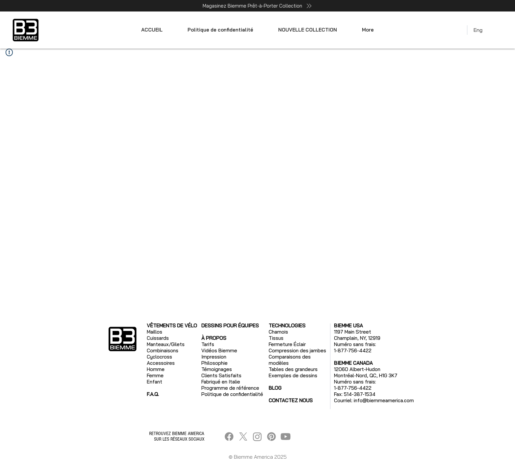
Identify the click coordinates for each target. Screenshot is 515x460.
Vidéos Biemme (219, 350)
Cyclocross (159, 357)
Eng (477, 30)
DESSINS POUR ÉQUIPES (230, 325)
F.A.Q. (153, 394)
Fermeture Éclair (287, 344)
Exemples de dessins (293, 375)
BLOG (275, 388)
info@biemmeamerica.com (384, 400)
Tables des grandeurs (293, 369)
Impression (213, 357)
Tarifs (207, 344)
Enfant (154, 382)
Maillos (154, 332)
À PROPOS (213, 338)
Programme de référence (230, 388)
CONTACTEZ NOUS (291, 400)
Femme (155, 375)
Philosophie (214, 363)
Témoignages (216, 369)
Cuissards (158, 338)
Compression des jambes (297, 350)
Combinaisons (162, 350)
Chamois (278, 332)
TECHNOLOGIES (287, 325)
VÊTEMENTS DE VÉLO (172, 325)
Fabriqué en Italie (220, 382)
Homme (156, 369)
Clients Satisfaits (221, 375)
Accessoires (161, 363)
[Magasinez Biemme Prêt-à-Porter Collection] (257, 5)
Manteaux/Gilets (166, 344)
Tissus (276, 338)
